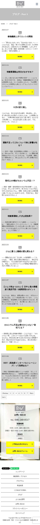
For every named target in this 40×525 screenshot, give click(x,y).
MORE (20, 56)
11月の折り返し (20, 107)
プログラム (20, 481)
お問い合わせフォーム (20, 451)
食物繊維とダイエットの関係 (20, 36)
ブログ (20, 495)
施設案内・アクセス (20, 476)
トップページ (20, 472)
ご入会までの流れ (20, 490)
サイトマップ (20, 513)
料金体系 (20, 485)
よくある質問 (20, 499)
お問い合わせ (20, 504)
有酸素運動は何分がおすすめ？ (20, 72)
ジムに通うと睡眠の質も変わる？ (20, 251)
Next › (32, 393)
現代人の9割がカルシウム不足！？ (20, 181)
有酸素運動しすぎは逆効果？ (20, 216)
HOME (3, 24)
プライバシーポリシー (20, 508)
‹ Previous (5, 393)
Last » (4, 397)
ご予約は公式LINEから (20, 444)
